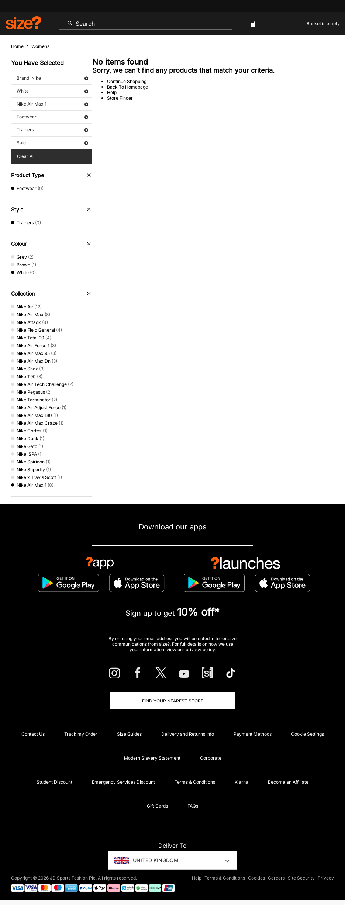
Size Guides (129, 734)
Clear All (26, 156)
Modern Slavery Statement (152, 758)
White (52, 91)
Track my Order (80, 734)
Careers (276, 878)
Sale (52, 142)
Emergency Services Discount (123, 782)
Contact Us (33, 734)
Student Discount (54, 782)
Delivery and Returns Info (187, 734)
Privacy (326, 878)
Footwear (52, 117)
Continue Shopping (126, 81)
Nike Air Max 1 (52, 104)
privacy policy (200, 649)
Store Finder (120, 98)
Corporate (210, 758)
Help (112, 92)
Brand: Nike (52, 78)
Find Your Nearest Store (172, 701)
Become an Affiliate (288, 782)
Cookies (256, 878)
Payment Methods (253, 734)
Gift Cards (157, 806)
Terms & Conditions (195, 782)
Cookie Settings (307, 734)
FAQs (192, 806)
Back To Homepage (127, 87)
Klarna (241, 782)
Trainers (52, 129)
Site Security (301, 878)
